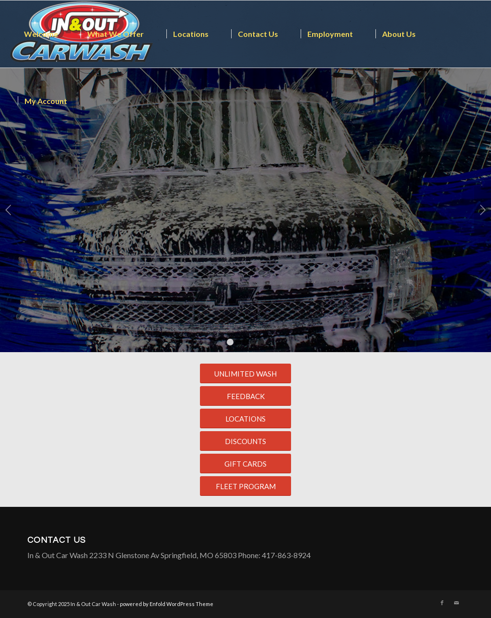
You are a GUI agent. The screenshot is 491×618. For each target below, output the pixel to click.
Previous (8, 210)
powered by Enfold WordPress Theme (166, 604)
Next (482, 210)
